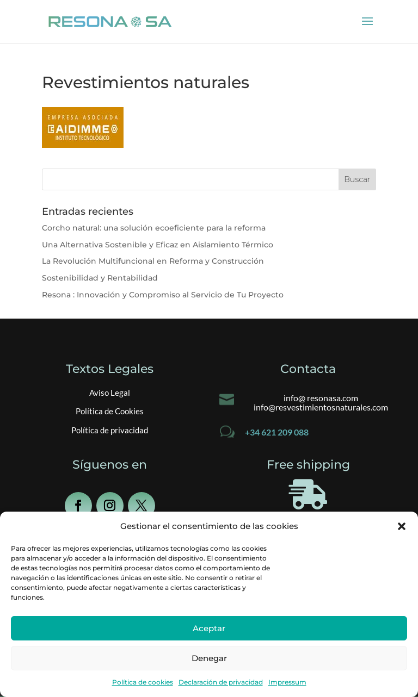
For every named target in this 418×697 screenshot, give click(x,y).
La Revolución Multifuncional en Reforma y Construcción (153, 261)
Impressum (287, 682)
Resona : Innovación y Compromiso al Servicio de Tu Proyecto (163, 295)
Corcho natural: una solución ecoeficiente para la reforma (154, 228)
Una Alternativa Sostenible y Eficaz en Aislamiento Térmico (157, 245)
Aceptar (209, 628)
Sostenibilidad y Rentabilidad (100, 278)
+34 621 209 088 (277, 432)
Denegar (209, 658)
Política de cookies (142, 682)
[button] (401, 526)
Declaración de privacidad (221, 682)
